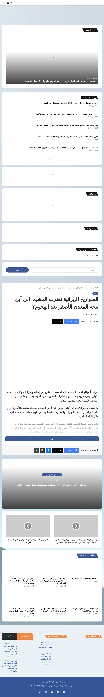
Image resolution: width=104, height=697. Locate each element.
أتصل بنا (63, 688)
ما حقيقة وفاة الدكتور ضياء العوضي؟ (85, 581)
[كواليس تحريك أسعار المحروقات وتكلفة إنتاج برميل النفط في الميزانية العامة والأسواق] (12, 117)
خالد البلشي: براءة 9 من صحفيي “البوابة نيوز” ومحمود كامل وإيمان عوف (21, 613)
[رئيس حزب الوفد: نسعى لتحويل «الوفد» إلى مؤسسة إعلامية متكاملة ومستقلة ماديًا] (20, 571)
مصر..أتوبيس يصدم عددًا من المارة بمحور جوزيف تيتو (45, 647)
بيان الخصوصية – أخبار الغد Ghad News (44, 688)
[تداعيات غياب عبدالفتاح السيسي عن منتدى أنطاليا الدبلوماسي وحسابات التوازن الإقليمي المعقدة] (12, 151)
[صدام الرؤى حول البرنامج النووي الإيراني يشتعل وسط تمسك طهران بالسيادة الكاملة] (12, 129)
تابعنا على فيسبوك (92, 255)
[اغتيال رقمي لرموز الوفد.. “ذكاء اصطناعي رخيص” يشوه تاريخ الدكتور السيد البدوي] (52, 571)
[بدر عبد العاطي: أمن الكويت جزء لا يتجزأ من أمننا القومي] (84, 601)
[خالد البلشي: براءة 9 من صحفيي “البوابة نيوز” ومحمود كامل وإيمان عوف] (20, 601)
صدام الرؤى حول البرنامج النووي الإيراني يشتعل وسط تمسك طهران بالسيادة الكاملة (67, 125)
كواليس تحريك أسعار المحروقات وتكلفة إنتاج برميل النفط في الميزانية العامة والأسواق (66, 114)
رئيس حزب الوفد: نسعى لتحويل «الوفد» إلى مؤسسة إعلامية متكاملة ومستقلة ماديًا (21, 583)
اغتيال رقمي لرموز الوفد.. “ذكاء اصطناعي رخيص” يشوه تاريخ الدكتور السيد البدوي (53, 583)
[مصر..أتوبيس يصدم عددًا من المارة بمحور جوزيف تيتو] (61, 648)
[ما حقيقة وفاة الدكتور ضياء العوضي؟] (84, 571)
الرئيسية (94, 288)
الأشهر (9, 639)
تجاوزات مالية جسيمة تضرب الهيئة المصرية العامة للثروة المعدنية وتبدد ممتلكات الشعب (66, 137)
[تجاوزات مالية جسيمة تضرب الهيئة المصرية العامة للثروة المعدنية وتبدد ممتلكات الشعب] (12, 140)
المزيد (52, 439)
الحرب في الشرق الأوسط (52, 472)
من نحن (70, 688)
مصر (87, 288)
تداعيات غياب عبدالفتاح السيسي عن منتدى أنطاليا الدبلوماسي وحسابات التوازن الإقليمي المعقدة (63, 148)
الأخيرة (25, 639)
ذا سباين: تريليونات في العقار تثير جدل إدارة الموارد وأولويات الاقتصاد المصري (61, 81)
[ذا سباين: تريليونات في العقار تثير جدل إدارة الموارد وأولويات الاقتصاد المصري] (12, 106)
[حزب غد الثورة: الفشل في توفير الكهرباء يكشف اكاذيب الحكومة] (61, 660)
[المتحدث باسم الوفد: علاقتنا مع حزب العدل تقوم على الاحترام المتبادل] (52, 601)
